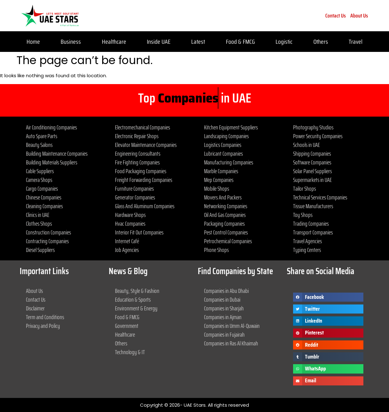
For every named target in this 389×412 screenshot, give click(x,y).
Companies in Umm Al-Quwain (232, 325)
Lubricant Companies (223, 153)
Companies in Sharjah (224, 308)
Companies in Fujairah (224, 334)
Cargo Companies (42, 188)
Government (126, 325)
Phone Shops (216, 249)
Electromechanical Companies (142, 127)
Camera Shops (39, 179)
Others (320, 42)
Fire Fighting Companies (137, 162)
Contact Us (335, 15)
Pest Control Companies (226, 232)
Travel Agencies (307, 241)
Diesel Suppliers (40, 249)
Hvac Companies (130, 223)
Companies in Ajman (223, 317)
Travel (355, 42)
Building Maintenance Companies (56, 153)
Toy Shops (302, 214)
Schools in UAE (306, 144)
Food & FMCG (240, 42)
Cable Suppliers (40, 171)
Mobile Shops (216, 188)
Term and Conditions (45, 317)
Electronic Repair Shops (136, 136)
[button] (328, 297)
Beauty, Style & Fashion (137, 290)
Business (71, 42)
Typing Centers (307, 249)
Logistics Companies (222, 144)
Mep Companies (218, 179)
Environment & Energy (136, 308)
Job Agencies (127, 249)
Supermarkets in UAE (312, 179)
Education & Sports (133, 299)
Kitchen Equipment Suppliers (231, 127)
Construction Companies (48, 232)
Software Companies (312, 162)
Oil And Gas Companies (225, 214)
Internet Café (127, 241)
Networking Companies (225, 206)
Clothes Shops (39, 223)
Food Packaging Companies (140, 171)
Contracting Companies (47, 241)
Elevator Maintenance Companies (146, 144)
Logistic (284, 42)
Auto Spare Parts (41, 136)
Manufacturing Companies (228, 162)
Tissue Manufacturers (313, 206)
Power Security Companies (317, 136)
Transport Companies (313, 232)
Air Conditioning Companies (51, 127)
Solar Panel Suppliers (312, 171)
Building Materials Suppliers (51, 162)
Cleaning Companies (44, 206)
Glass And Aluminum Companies (144, 206)
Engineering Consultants (137, 153)
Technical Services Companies (320, 197)
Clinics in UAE (37, 214)
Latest (198, 42)
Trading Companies (311, 223)
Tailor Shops (304, 188)
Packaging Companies (224, 223)
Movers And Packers (223, 197)
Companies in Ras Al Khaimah (231, 343)
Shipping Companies (312, 153)
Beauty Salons (39, 144)
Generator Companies (135, 197)
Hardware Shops (130, 214)
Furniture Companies (134, 188)
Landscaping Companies (226, 136)
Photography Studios (313, 127)
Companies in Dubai (222, 299)
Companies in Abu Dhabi (226, 290)
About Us (359, 15)
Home (33, 42)
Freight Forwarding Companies (143, 179)
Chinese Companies (43, 197)
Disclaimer (35, 308)
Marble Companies (221, 171)
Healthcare (114, 42)
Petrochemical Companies (228, 241)
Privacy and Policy (43, 325)
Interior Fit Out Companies (139, 232)
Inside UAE (159, 42)
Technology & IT (130, 352)
